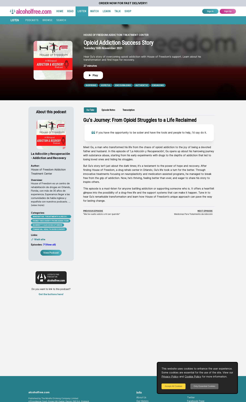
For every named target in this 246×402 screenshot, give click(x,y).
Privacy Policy (170, 376)
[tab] (90, 110)
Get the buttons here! (51, 294)
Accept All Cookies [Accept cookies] (173, 386)
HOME (59, 11)
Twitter (191, 397)
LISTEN (82, 11)
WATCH (94, 11)
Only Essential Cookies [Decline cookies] (204, 386)
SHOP (128, 11)
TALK (117, 11)
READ (70, 11)
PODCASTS (32, 20)
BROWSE (47, 20)
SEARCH (61, 20)
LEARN (107, 11)
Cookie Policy (193, 376)
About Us (141, 397)
